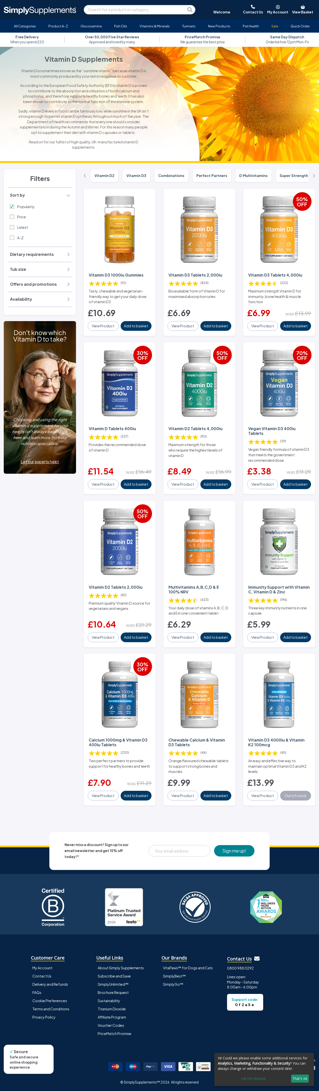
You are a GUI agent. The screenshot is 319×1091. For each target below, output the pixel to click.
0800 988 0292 (240, 968)
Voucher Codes (111, 1025)
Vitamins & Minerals (155, 26)
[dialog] (264, 1069)
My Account (42, 968)
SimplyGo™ (173, 984)
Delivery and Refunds (50, 984)
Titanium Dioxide (112, 1009)
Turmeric (189, 26)
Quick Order (300, 26)
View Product (103, 326)
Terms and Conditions (50, 1009)
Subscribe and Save (114, 976)
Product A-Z (58, 26)
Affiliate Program (112, 1017)
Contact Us (41, 976)
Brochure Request (113, 992)
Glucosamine (91, 26)
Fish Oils (120, 26)
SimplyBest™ (174, 976)
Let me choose (253, 1078)
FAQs (36, 992)
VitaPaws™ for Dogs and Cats (188, 968)
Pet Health (251, 26)
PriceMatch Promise (114, 1033)
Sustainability (109, 1000)
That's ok (299, 1078)
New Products (219, 26)
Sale (274, 26)
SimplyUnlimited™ (113, 984)
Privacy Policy (44, 1017)
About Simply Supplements (121, 968)
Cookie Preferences (49, 1000)
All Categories (25, 26)
